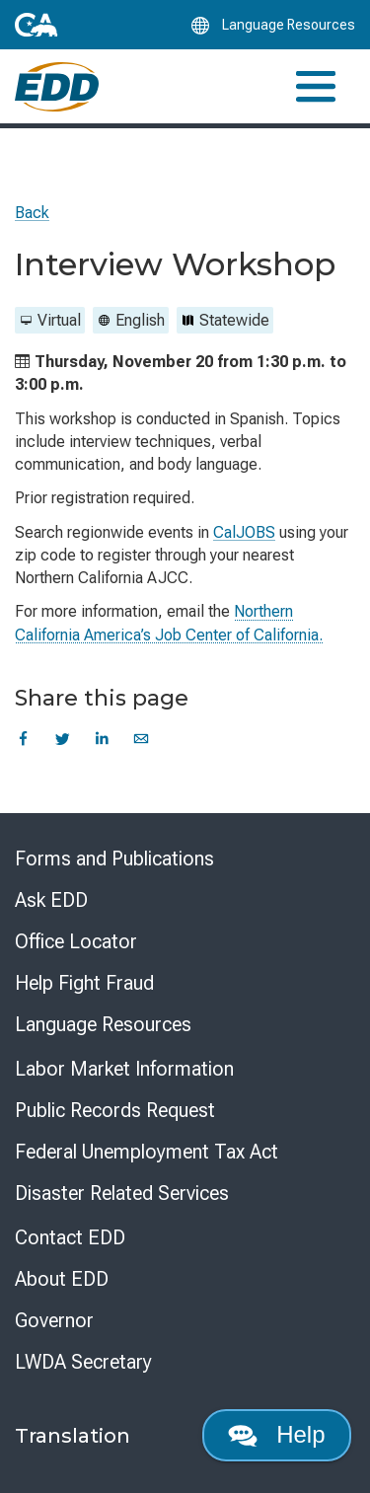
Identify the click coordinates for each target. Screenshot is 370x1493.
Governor (54, 1320)
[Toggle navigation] (315, 86)
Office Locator (76, 941)
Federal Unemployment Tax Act (146, 1151)
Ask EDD (51, 900)
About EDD (62, 1279)
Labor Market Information (124, 1069)
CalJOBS (244, 532)
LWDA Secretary (83, 1362)
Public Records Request (115, 1110)
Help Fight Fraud (84, 983)
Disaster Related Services (122, 1193)
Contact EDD (70, 1237)
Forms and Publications (114, 858)
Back (32, 212)
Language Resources (103, 1024)
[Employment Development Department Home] (57, 87)
